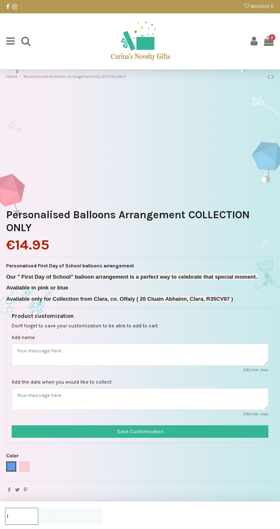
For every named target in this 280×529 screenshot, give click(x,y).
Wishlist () (259, 6)
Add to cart (69, 516)
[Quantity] (21, 516)
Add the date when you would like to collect (62, 382)
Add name (23, 337)
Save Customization (140, 431)
